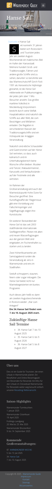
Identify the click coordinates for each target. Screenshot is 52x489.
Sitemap (26, 482)
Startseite (12, 41)
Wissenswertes (26, 485)
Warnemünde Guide (32, 474)
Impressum (26, 476)
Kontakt (26, 479)
